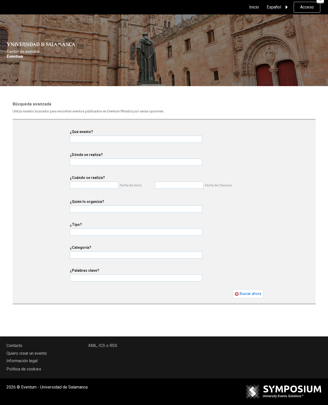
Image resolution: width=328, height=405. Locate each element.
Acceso (307, 7)
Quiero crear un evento (26, 353)
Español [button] (278, 7)
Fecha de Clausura (218, 185)
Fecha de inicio (130, 185)
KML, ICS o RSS (102, 345)
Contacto (14, 345)
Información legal (22, 360)
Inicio (254, 7)
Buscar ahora (248, 294)
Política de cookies (23, 369)
